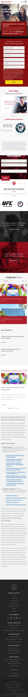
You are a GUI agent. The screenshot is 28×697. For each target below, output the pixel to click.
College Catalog (13, 681)
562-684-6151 (14, 673)
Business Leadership (14, 648)
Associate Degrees (14, 634)
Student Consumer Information (13, 687)
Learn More (4, 405)
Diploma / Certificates (14, 623)
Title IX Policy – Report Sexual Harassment (13, 689)
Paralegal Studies (14, 636)
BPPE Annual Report (9, 685)
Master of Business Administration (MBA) (14, 659)
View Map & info (14, 669)
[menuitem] (21, 2)
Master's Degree (14, 657)
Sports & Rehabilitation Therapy (14, 642)
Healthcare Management (14, 650)
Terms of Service (20, 696)
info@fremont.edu (14, 675)
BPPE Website (18, 685)
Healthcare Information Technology (14, 639)
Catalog (14, 608)
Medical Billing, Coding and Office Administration (14, 630)
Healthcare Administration (14, 625)
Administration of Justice (14, 653)
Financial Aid (14, 600)
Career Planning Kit (14, 260)
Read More (3, 300)
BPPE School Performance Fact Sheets (13, 683)
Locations (14, 611)
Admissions (14, 598)
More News (5, 281)
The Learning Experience (14, 229)
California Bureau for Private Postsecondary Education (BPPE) (13, 144)
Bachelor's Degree (14, 645)
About (14, 595)
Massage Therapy (14, 628)
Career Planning (14, 603)
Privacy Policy (20, 76)
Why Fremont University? (14, 605)
